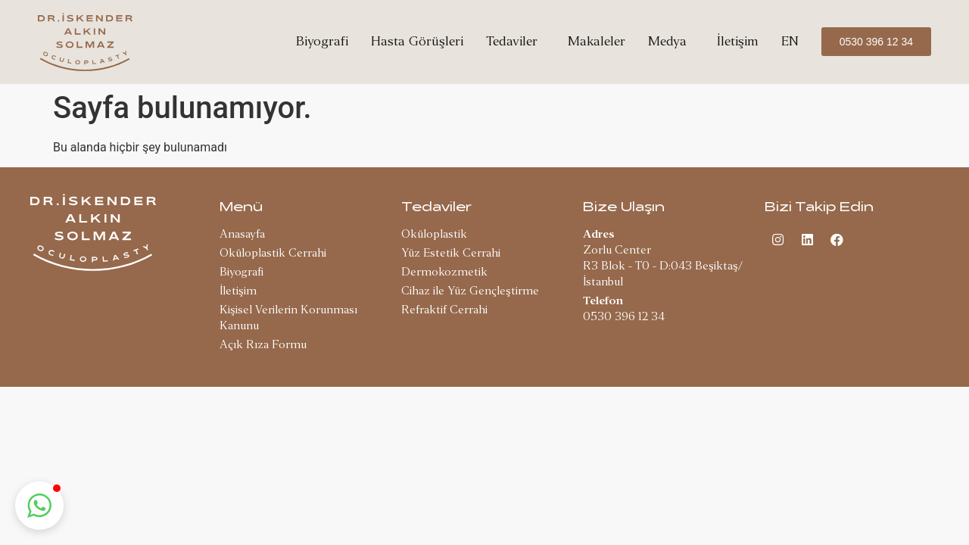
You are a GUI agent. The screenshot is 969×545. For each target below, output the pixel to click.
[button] (39, 505)
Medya (671, 41)
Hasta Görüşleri (417, 41)
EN (790, 41)
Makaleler (596, 41)
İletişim (738, 41)
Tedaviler (515, 41)
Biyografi (322, 41)
